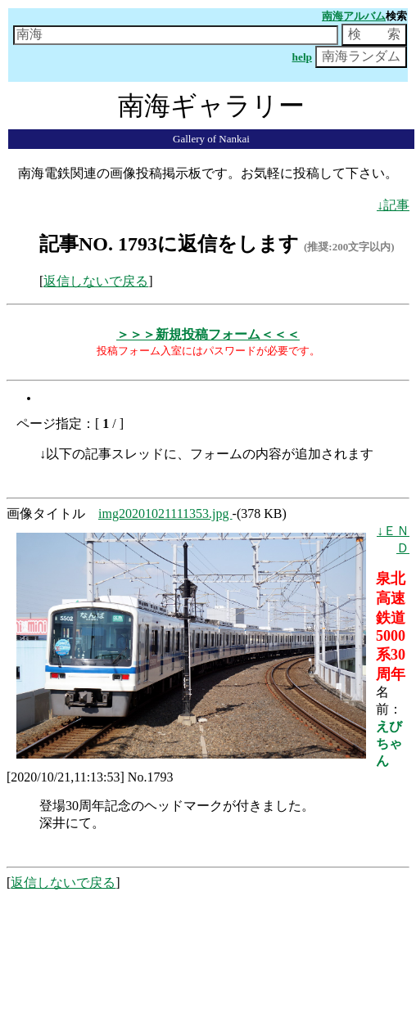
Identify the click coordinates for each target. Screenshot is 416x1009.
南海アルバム (354, 16)
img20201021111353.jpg (165, 513)
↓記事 (393, 205)
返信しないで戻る (95, 281)
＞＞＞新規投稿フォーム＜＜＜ (208, 334)
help (302, 57)
